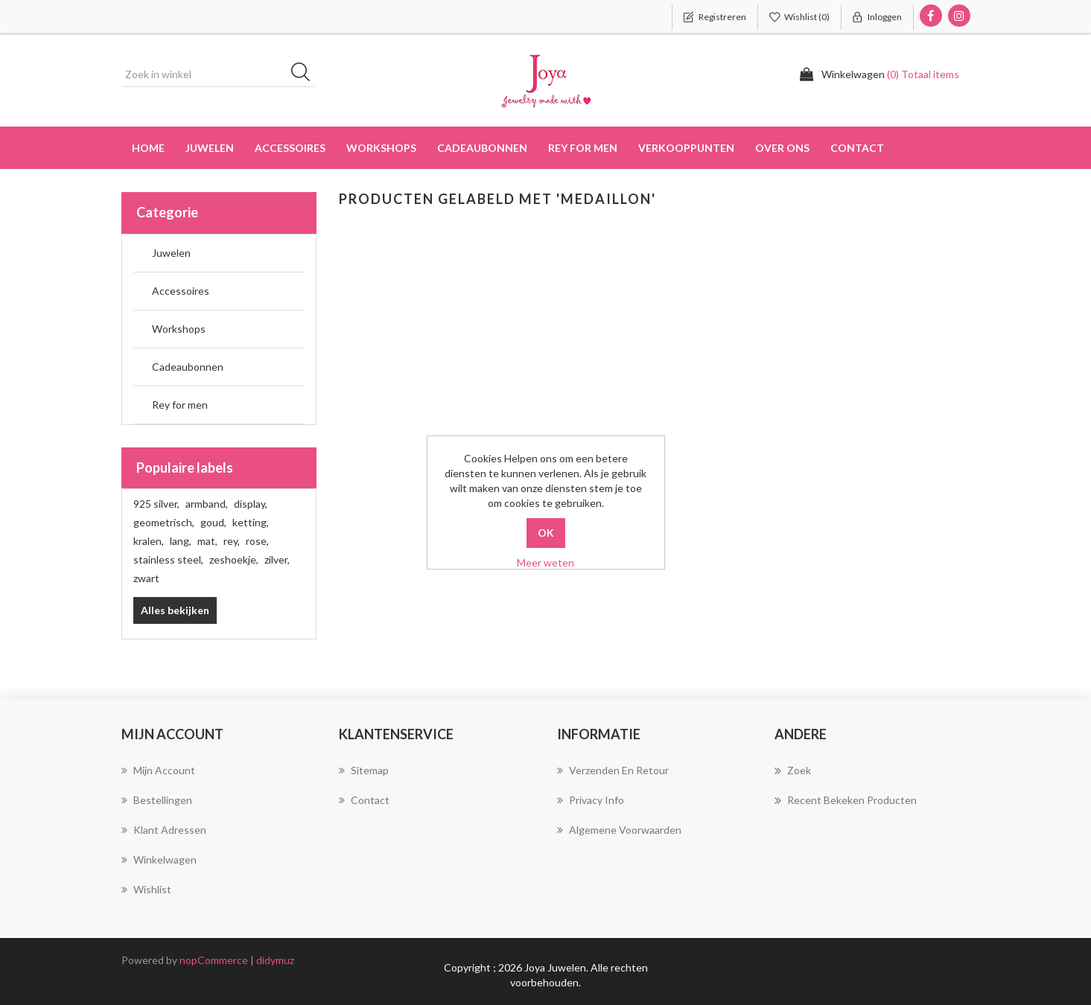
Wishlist (146, 889)
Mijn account (158, 770)
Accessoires (180, 290)
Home (148, 147)
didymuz (275, 960)
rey (231, 541)
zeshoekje (233, 559)
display (250, 503)
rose (257, 541)
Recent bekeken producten (845, 800)
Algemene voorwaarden (619, 829)
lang (180, 541)
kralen (148, 541)
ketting (250, 522)
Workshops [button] (381, 147)
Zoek (792, 770)
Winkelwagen (159, 859)
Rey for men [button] (582, 147)
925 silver (156, 503)
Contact (857, 147)
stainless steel (168, 559)
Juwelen (171, 252)
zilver (277, 559)
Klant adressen (163, 829)
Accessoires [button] (290, 147)
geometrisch (163, 522)
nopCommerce (213, 960)
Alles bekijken (175, 610)
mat (207, 541)
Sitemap (364, 770)
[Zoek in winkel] (218, 74)
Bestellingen (156, 800)
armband (206, 503)
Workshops (179, 328)
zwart (146, 578)
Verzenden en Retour (613, 770)
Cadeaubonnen (482, 147)
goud (213, 522)
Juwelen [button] (209, 147)
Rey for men (180, 404)
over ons (782, 147)
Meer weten (545, 562)
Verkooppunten (686, 147)
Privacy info (590, 800)
